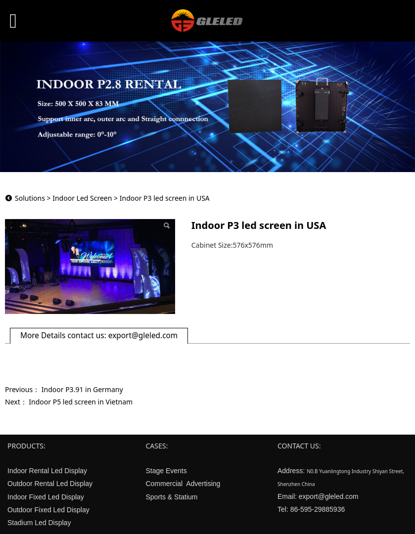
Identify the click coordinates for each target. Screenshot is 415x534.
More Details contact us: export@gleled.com (99, 335)
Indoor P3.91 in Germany (82, 389)
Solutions (30, 198)
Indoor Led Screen (82, 198)
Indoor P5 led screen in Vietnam (81, 401)
